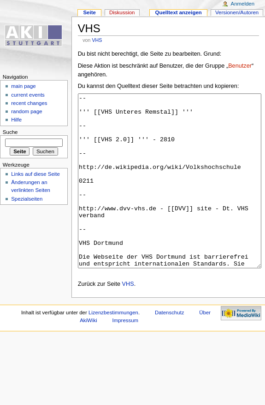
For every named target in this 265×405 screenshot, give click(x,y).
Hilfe (16, 119)
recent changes (29, 103)
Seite (89, 12)
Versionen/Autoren (237, 12)
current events (28, 95)
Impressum (125, 355)
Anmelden (243, 3)
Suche (10, 132)
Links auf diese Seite (35, 174)
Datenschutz (169, 347)
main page (23, 86)
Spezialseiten (26, 199)
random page (26, 111)
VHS (97, 40)
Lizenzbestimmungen (113, 347)
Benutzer (240, 66)
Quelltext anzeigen (178, 12)
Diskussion (122, 12)
